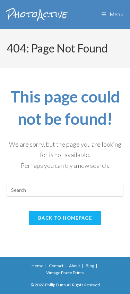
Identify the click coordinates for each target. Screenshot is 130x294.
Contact (56, 265)
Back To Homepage (65, 218)
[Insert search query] (65, 190)
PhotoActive (37, 14)
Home (37, 265)
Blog (90, 265)
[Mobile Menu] (113, 14)
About (74, 265)
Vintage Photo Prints (65, 272)
